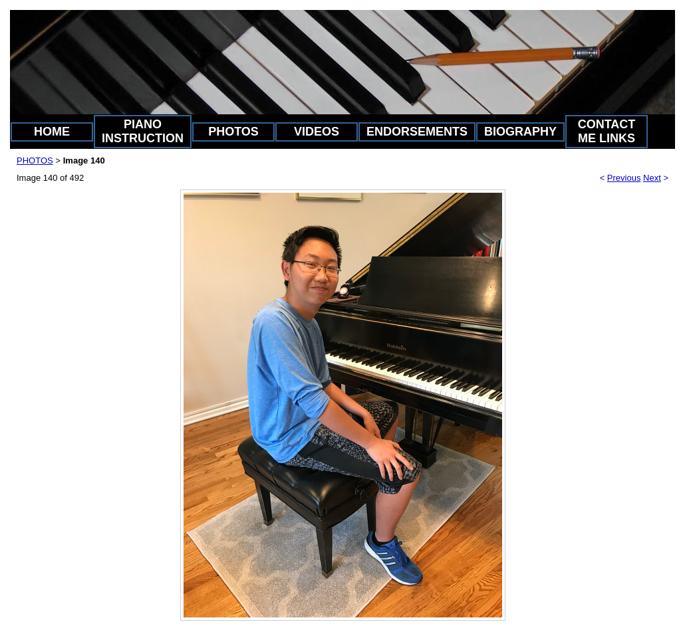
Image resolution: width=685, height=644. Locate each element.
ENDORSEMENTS (417, 131)
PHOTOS (233, 131)
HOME (52, 131)
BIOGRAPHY (520, 131)
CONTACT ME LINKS (607, 131)
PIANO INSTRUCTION (143, 131)
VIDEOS (316, 131)
